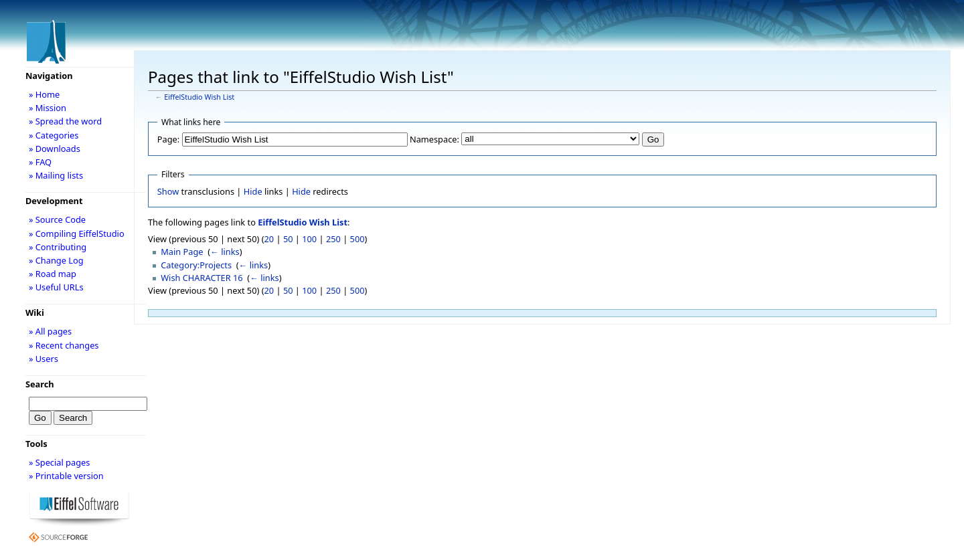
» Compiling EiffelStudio (77, 233)
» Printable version (66, 476)
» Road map (52, 274)
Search (39, 384)
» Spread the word (65, 121)
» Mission (47, 108)
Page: (168, 139)
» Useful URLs (56, 287)
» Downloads (54, 149)
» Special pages (59, 462)
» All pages (50, 331)
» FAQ (40, 162)
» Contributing (57, 247)
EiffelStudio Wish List (199, 97)
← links (225, 252)
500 (357, 239)
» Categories (54, 135)
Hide (253, 191)
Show (168, 191)
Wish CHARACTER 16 (201, 278)
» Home (44, 94)
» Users (43, 359)
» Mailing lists (56, 175)
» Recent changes (64, 345)
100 (309, 239)
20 (269, 239)
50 (288, 239)
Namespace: (434, 139)
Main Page (182, 252)
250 (333, 239)
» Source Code (57, 219)
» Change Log (56, 260)
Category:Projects (196, 265)
